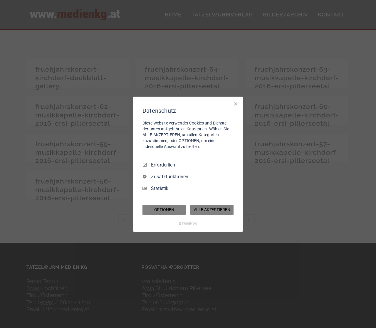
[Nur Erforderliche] (235, 103)
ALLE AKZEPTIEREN (212, 209)
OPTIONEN (164, 209)
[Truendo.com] (188, 223)
